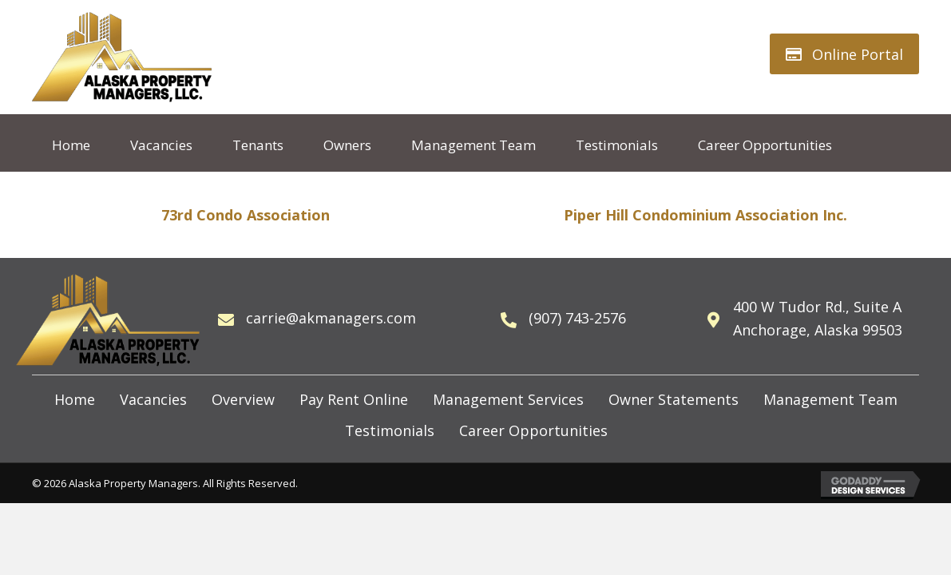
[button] (844, 54)
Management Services (508, 399)
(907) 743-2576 (577, 317)
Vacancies (153, 399)
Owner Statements (673, 399)
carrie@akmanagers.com (331, 317)
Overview (243, 399)
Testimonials (389, 430)
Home (74, 399)
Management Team (830, 399)
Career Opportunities (533, 430)
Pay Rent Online (353, 399)
